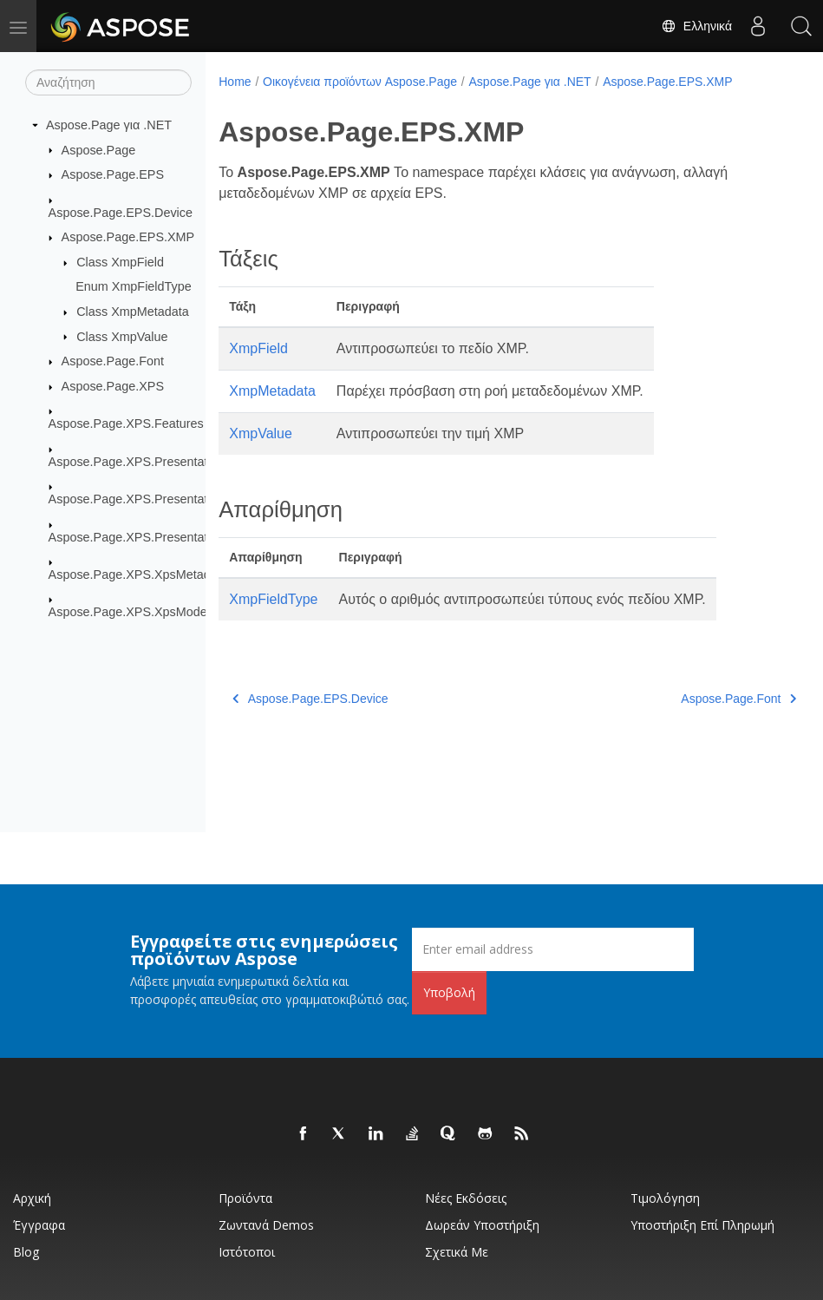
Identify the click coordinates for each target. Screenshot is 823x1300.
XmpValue (260, 433)
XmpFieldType (273, 599)
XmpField (258, 348)
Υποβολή (449, 992)
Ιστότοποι (247, 1252)
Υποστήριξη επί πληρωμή (702, 1225)
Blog (26, 1252)
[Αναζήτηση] (108, 82)
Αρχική (32, 1198)
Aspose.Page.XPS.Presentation (137, 462)
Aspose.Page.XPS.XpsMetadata (138, 574)
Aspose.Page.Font (113, 361)
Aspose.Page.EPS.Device (121, 212)
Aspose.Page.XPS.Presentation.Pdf (148, 536)
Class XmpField (120, 262)
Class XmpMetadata (132, 311)
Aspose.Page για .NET (109, 125)
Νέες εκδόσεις (465, 1198)
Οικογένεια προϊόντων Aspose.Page (360, 82)
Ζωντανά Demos (266, 1225)
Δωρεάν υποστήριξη (482, 1225)
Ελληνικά (696, 26)
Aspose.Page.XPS (113, 386)
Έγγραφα (39, 1225)
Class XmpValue (121, 336)
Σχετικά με (456, 1252)
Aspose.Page (99, 149)
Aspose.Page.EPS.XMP (128, 237)
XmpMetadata (272, 391)
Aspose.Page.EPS (113, 174)
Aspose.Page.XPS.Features (126, 423)
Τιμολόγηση (665, 1198)
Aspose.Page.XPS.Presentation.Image (156, 499)
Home (235, 82)
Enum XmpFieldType (133, 286)
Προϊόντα (245, 1198)
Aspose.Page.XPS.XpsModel (129, 612)
